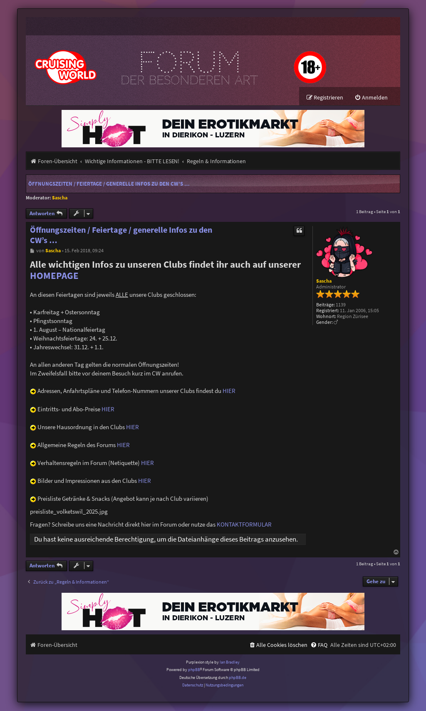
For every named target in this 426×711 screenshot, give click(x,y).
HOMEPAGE (54, 275)
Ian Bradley (230, 662)
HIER (229, 391)
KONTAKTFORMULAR (244, 525)
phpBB (194, 670)
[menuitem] (371, 98)
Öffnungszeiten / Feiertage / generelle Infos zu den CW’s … (109, 184)
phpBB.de (237, 678)
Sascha (59, 198)
